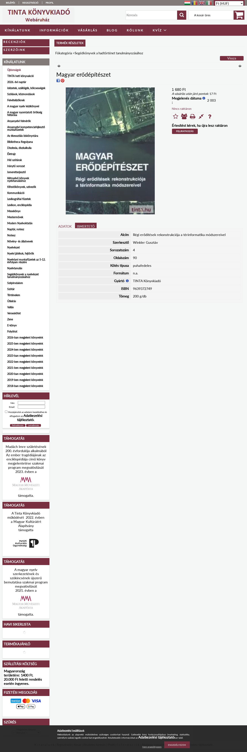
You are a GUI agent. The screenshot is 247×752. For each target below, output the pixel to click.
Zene (10, 319)
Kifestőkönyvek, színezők (21, 186)
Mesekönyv (13, 211)
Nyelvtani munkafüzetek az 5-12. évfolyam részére (26, 261)
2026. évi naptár (16, 82)
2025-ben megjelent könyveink (25, 343)
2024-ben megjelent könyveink (25, 349)
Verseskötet (14, 313)
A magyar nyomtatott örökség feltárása (24, 114)
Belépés (10, 2)
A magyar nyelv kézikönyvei (23, 106)
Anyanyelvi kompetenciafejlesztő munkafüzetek (26, 128)
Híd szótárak (14, 160)
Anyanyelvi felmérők (19, 121)
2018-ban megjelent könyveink (25, 386)
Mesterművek (15, 217)
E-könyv (12, 325)
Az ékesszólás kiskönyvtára (22, 135)
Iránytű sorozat (16, 166)
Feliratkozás (185, 131)
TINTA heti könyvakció (20, 76)
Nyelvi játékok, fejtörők (20, 253)
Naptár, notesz (15, 229)
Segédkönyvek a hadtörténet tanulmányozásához (109, 53)
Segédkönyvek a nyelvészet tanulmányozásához (23, 276)
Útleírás (11, 301)
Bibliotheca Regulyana (20, 141)
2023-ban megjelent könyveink (25, 355)
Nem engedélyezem (152, 746)
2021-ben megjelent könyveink (25, 367)
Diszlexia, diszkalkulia (19, 147)
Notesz (11, 235)
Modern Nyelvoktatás (19, 223)
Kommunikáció (15, 193)
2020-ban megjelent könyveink (25, 373)
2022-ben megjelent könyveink (25, 361)
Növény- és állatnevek (20, 241)
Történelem (13, 295)
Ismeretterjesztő (16, 172)
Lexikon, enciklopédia (19, 205)
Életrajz (11, 154)
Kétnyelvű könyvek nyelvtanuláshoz (18, 179)
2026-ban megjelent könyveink (25, 337)
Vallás (10, 307)
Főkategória (63, 53)
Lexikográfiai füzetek (19, 199)
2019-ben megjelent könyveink (25, 379)
